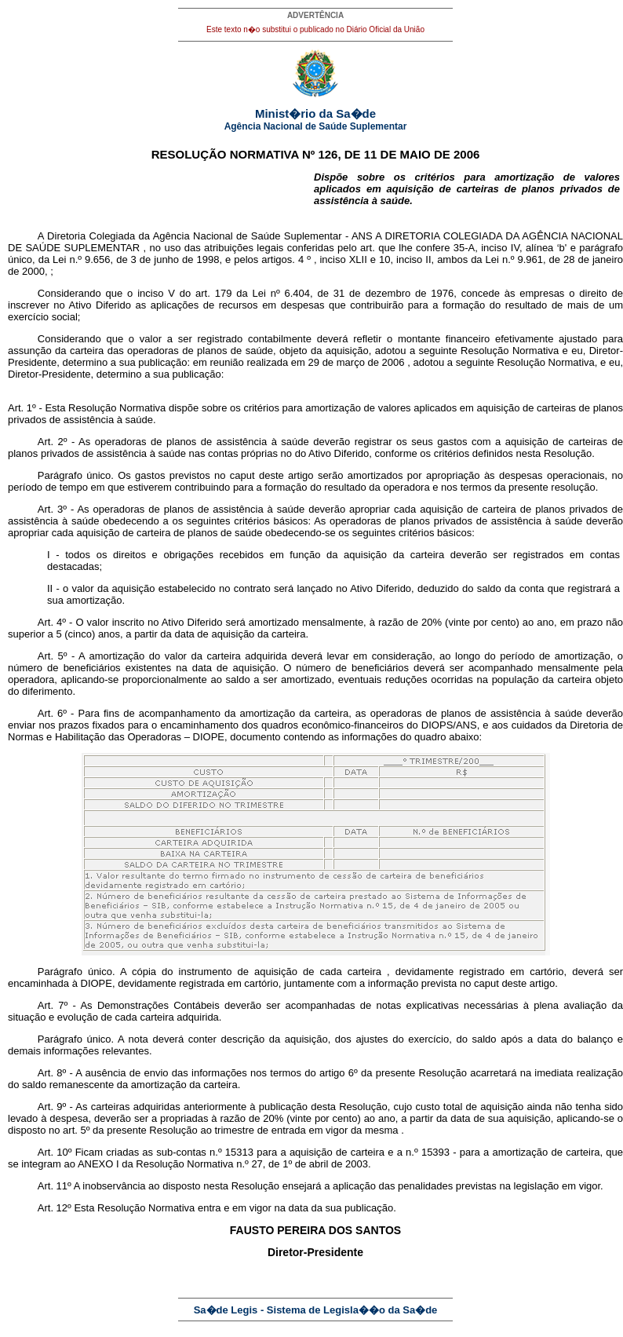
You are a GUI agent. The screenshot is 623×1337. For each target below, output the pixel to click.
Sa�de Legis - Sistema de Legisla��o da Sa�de (316, 1310)
